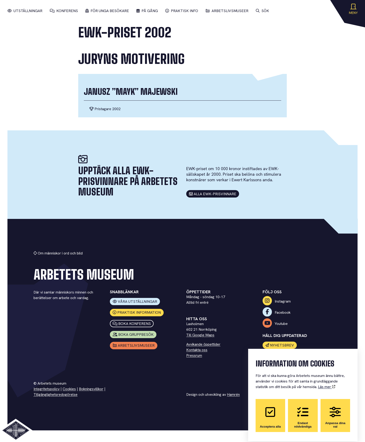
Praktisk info (181, 10)
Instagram (277, 301)
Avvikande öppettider (203, 344)
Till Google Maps (200, 335)
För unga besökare (107, 10)
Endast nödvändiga (302, 414)
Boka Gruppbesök (133, 334)
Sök (262, 10)
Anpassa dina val (335, 414)
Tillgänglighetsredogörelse (56, 394)
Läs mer (326, 383)
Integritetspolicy (47, 388)
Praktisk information (137, 312)
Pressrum (194, 355)
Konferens (64, 10)
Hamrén (233, 394)
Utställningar (24, 10)
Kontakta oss (196, 349)
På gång (147, 10)
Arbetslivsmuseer (227, 10)
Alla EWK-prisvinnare (213, 193)
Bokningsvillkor (91, 388)
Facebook (277, 312)
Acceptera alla (270, 414)
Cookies (69, 388)
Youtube (275, 323)
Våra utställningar (135, 301)
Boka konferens (132, 323)
